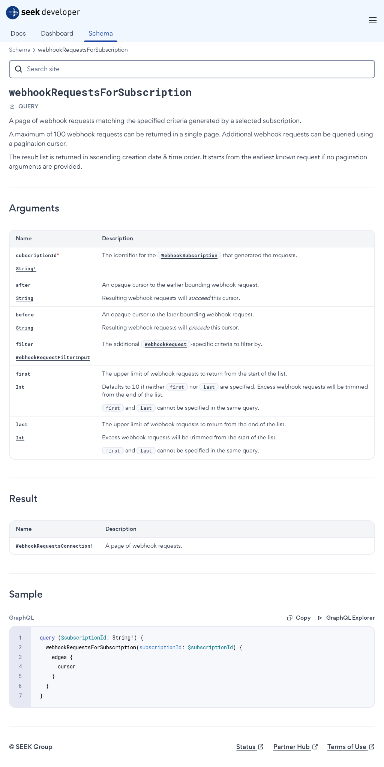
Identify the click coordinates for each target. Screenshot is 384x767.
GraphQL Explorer (346, 617)
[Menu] (373, 20)
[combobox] (192, 69)
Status (250, 747)
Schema (19, 49)
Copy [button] (298, 617)
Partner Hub (295, 747)
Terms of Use (351, 747)
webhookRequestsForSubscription (83, 49)
